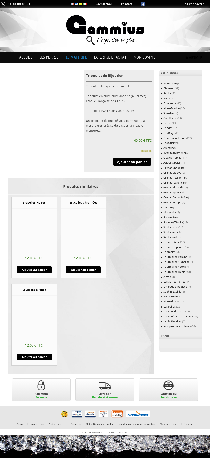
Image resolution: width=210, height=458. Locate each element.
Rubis (166, 98)
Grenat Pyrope (172, 202)
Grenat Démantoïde (175, 197)
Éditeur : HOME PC (118, 432)
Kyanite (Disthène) (174, 153)
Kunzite (168, 207)
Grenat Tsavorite (173, 182)
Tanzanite (169, 252)
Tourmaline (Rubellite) (176, 262)
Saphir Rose (170, 227)
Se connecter (194, 4)
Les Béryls (169, 133)
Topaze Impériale (173, 247)
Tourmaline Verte (174, 267)
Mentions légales (169, 424)
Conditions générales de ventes (137, 424)
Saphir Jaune (171, 232)
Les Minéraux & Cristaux (178, 316)
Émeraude (169, 103)
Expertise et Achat (110, 57)
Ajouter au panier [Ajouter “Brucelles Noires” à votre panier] (34, 270)
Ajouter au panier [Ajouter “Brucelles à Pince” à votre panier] (34, 357)
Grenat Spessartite (174, 192)
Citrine (167, 123)
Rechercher (104, 4)
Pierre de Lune (172, 301)
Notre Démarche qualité (100, 424)
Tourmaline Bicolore (175, 272)
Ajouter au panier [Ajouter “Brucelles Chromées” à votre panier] (83, 270)
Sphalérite (169, 217)
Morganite (169, 212)
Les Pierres (49, 57)
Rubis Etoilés (171, 296)
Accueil (25, 57)
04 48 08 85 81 (19, 4)
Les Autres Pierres (174, 282)
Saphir (167, 93)
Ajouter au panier (132, 161)
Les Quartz (170, 143)
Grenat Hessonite (174, 177)
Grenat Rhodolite (173, 168)
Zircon (167, 277)
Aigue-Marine (171, 108)
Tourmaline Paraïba (175, 257)
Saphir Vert (170, 237)
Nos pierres (37, 424)
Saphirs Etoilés (172, 291)
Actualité (76, 424)
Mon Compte (144, 57)
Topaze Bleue (171, 242)
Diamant (168, 88)
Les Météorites (172, 321)
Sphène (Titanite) (173, 222)
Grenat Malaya (172, 172)
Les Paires (169, 306)
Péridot (167, 128)
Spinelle (168, 113)
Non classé (170, 83)
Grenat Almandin (173, 187)
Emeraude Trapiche (175, 286)
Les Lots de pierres (174, 311)
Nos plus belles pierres (177, 326)
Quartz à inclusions (175, 138)
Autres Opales (171, 162)
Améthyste (170, 118)
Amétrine (169, 148)
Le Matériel (76, 57)
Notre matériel (57, 424)
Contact (126, 4)
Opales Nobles (172, 158)
